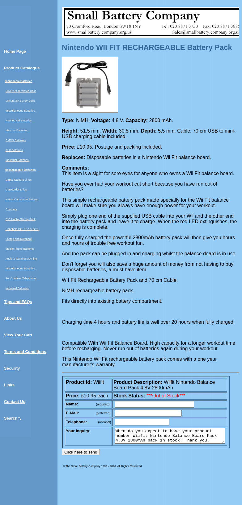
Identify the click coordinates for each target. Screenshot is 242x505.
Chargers (11, 209)
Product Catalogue (22, 68)
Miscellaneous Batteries (20, 110)
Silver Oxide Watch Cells (21, 90)
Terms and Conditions (25, 351)
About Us (13, 318)
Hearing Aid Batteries (19, 120)
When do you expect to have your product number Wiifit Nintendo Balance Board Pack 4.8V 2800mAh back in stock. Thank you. (176, 437)
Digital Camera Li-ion (19, 179)
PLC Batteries (14, 150)
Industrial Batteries (17, 160)
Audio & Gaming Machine (21, 258)
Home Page (15, 51)
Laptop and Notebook (19, 238)
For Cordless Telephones (21, 278)
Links (9, 385)
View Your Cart (18, 335)
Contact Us (14, 401)
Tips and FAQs (18, 301)
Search (13, 418)
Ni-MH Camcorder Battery (22, 199)
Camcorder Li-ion (16, 189)
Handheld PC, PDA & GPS (22, 229)
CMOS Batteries (16, 140)
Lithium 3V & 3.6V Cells (20, 100)
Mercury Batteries (17, 130)
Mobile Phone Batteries (20, 248)
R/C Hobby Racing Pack (21, 219)
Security (12, 368)
